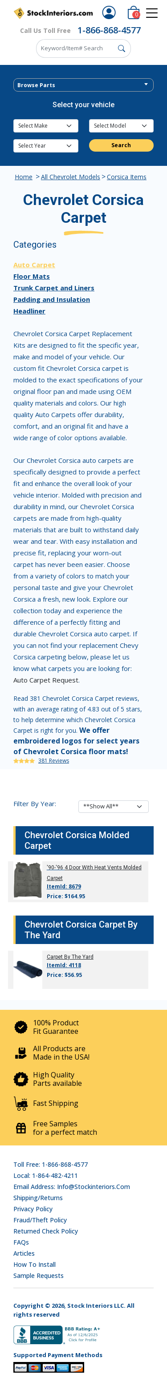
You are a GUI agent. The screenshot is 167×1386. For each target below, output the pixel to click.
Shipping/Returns (38, 1197)
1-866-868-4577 (109, 30)
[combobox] (83, 85)
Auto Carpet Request (45, 679)
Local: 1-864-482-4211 (45, 1175)
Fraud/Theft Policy (40, 1220)
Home (24, 177)
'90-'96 (55, 867)
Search (121, 145)
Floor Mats (31, 276)
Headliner (29, 310)
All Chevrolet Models (70, 177)
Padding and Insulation (51, 299)
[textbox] (83, 85)
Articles (24, 1253)
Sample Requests (38, 1275)
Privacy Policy (33, 1209)
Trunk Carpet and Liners (53, 287)
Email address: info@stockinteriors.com (71, 1186)
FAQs (21, 1242)
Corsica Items (127, 177)
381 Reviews (53, 760)
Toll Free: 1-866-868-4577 (50, 1164)
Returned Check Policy (45, 1231)
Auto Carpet (34, 264)
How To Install (34, 1264)
